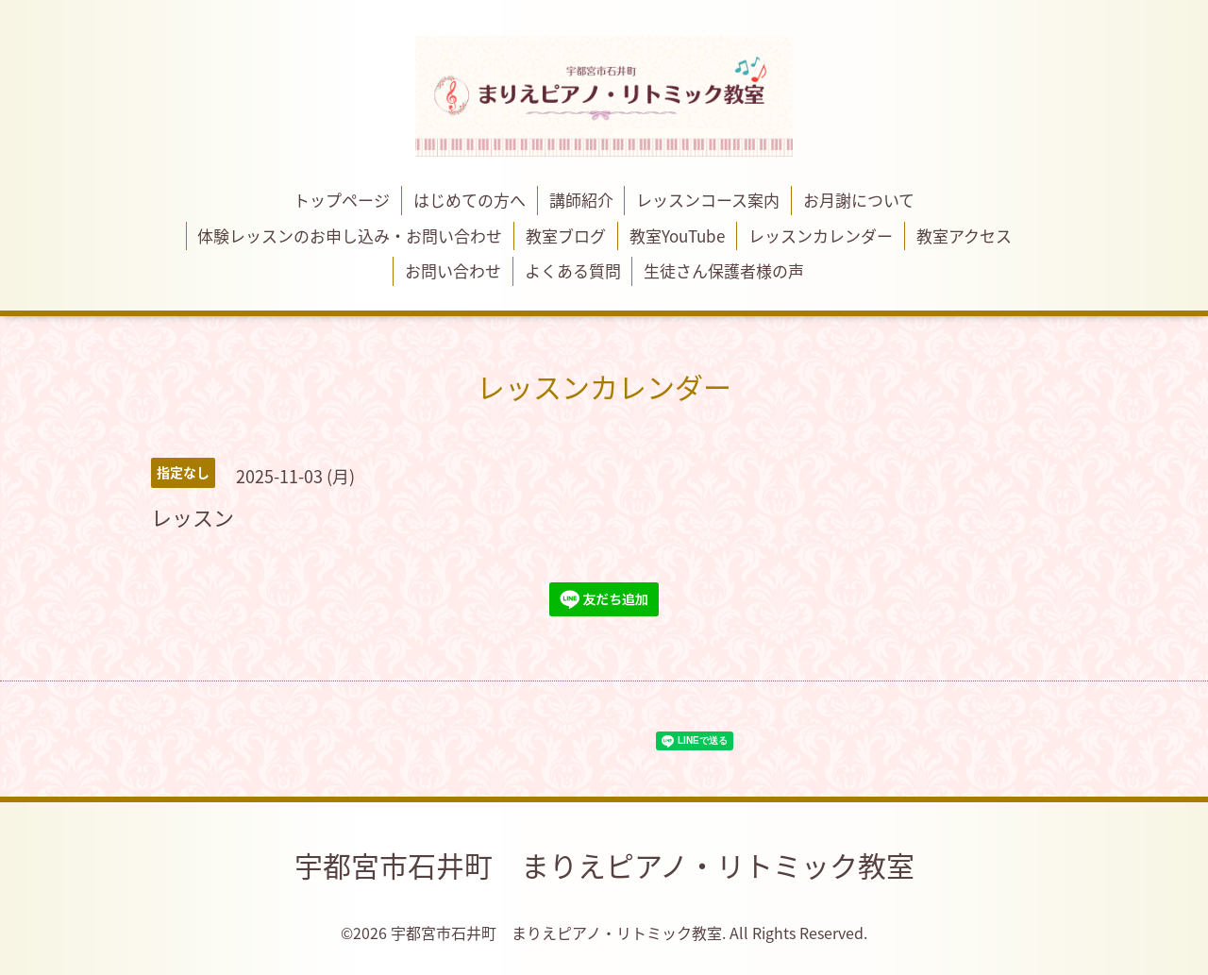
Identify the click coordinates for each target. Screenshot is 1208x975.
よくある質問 (573, 270)
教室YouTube (677, 235)
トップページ (342, 199)
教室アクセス (964, 235)
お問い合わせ (453, 270)
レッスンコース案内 (708, 199)
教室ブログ (566, 235)
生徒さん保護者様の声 (724, 270)
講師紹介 (581, 199)
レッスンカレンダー (820, 235)
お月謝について (858, 199)
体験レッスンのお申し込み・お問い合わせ (349, 235)
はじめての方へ (469, 199)
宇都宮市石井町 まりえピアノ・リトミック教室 (604, 865)
